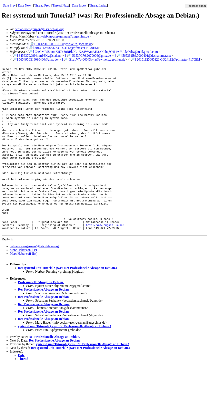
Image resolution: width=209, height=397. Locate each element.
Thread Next (60, 5)
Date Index (79, 5)
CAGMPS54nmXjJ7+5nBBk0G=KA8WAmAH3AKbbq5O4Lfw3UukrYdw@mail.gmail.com (96, 51)
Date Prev (9, 5)
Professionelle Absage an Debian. (41, 315)
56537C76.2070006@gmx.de (91, 55)
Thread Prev (42, 5)
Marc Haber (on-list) (23, 283)
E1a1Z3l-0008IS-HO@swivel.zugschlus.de (64, 44)
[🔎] (31, 44)
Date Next (24, 5)
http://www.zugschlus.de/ (105, 257)
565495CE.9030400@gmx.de (38, 59)
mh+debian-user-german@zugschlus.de (63, 36)
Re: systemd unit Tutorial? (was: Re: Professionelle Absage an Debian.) (67, 301)
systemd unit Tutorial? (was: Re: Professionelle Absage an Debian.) (64, 359)
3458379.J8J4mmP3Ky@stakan (40, 55)
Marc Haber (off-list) (23, 286)
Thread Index (98, 5)
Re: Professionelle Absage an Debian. (44, 322)
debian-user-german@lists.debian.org (39, 29)
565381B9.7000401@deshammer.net (146, 55)
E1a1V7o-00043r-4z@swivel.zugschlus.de (97, 59)
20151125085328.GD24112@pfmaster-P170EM (66, 48)
